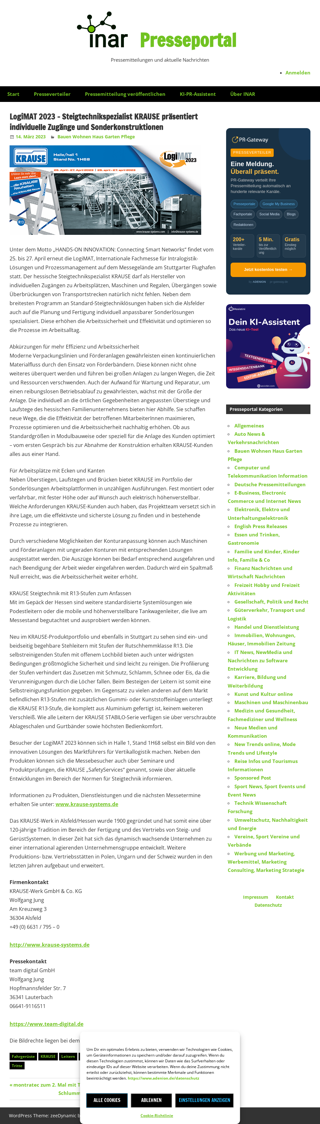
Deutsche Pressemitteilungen (270, 484)
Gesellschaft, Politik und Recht (271, 601)
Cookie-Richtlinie (157, 1115)
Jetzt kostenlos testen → (268, 269)
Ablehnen (151, 1100)
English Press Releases (260, 526)
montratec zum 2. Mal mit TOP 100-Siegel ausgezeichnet (81, 1085)
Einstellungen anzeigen (204, 1100)
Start (13, 94)
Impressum (255, 897)
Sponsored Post (252, 777)
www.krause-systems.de (87, 804)
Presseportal (188, 38)
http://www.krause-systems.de (49, 944)
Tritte (17, 1065)
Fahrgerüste (23, 1056)
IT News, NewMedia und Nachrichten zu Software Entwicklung (260, 660)
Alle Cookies (107, 1100)
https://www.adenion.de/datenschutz (163, 1078)
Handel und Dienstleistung (266, 627)
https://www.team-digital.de (46, 1024)
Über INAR (242, 94)
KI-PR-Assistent (198, 94)
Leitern (68, 1056)
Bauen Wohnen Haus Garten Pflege (96, 137)
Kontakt (285, 897)
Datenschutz (268, 905)
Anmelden (298, 72)
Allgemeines (249, 425)
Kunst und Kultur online (263, 694)
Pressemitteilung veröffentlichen (125, 94)
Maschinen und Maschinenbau (271, 702)
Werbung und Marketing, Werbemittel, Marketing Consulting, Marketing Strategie (266, 862)
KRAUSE (48, 1056)
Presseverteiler (52, 94)
